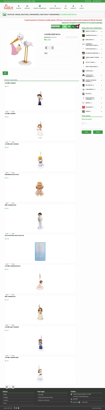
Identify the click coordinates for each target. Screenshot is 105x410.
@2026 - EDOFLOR (8, 408)
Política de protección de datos (45, 397)
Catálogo (6, 397)
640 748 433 (84, 402)
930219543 (75, 399)
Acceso (5, 403)
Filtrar (86, 132)
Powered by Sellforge (96, 408)
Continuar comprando (71, 73)
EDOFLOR (10, 14)
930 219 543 (88, 1)
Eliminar (98, 132)
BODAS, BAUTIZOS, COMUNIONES (28, 14)
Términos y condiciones (43, 400)
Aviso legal (40, 394)
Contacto (6, 400)
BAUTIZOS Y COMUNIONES (50, 14)
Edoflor (5, 394)
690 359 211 (97, 1)
